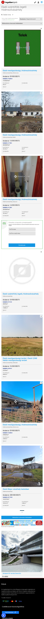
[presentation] (22, 239)
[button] (3, 615)
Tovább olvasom (6, 597)
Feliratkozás (22, 245)
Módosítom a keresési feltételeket (22, 517)
